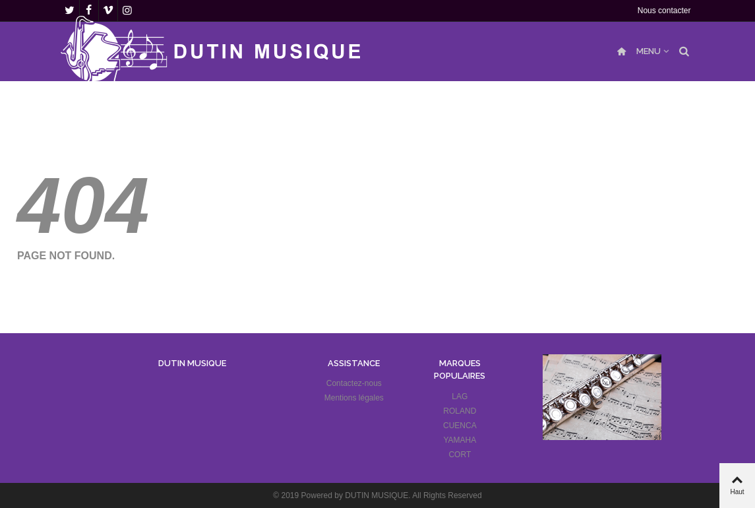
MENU (648, 51)
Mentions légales (354, 397)
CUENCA (460, 425)
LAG (460, 396)
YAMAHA (459, 440)
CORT (459, 454)
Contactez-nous (354, 383)
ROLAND (459, 411)
